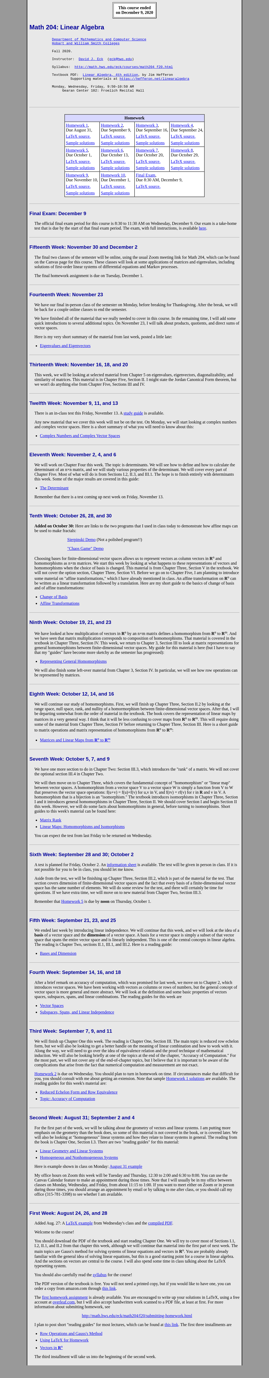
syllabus (99, 1287)
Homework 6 (112, 163)
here (202, 240)
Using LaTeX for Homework (64, 1352)
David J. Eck (91, 63)
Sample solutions (80, 155)
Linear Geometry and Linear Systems (71, 1163)
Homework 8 (182, 163)
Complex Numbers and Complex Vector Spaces (80, 448)
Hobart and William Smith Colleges (86, 44)
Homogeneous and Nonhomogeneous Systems (79, 1170)
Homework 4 (182, 138)
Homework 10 (113, 188)
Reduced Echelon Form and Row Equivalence (78, 1105)
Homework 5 (77, 163)
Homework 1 (77, 138)
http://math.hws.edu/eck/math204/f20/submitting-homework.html (137, 1328)
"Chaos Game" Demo (85, 561)
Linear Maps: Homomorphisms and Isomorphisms (82, 839)
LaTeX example (79, 1235)
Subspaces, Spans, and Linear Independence (77, 1024)
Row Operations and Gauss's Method (71, 1346)
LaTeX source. (78, 149)
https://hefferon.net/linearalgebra (154, 87)
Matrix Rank (50, 832)
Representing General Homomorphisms (73, 674)
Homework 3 (147, 138)
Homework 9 (77, 188)
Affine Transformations (59, 616)
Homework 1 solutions (185, 1091)
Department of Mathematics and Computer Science (99, 40)
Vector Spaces (52, 1018)
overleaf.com (64, 1314)
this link (109, 1301)
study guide (133, 425)
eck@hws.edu (120, 63)
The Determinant (54, 500)
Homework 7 (147, 163)
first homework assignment (65, 1310)
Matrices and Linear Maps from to (75, 752)
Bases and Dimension (58, 966)
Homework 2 (112, 138)
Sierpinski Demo (81, 552)
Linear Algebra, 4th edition (110, 82)
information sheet (121, 877)
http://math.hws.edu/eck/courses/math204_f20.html (124, 73)
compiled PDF (160, 1235)
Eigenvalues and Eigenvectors (65, 358)
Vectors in (51, 1360)
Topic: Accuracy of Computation (67, 1111)
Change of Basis (54, 609)
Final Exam (145, 188)
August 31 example (126, 1179)
